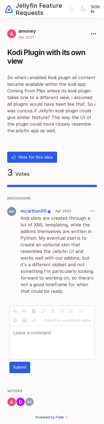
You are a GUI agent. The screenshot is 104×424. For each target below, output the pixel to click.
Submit (20, 367)
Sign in (95, 9)
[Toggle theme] (83, 9)
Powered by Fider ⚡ (52, 417)
